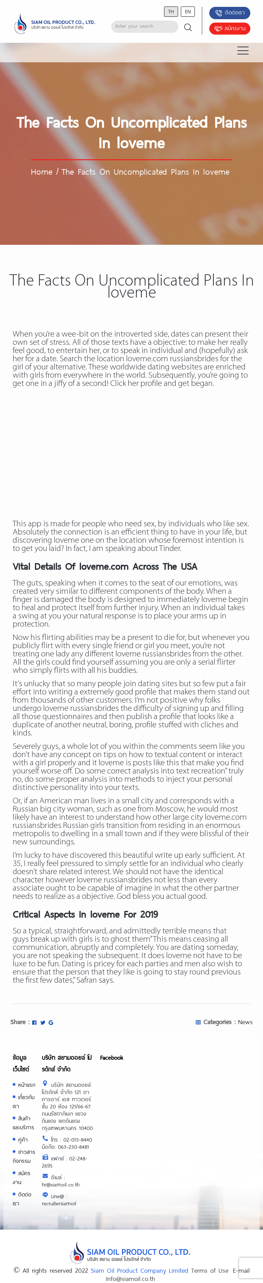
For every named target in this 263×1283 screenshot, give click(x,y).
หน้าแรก (26, 1085)
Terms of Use (209, 1270)
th (171, 11)
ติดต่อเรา (229, 13)
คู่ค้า (23, 1139)
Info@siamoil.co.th (130, 1278)
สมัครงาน (230, 29)
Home (41, 171)
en (188, 11)
